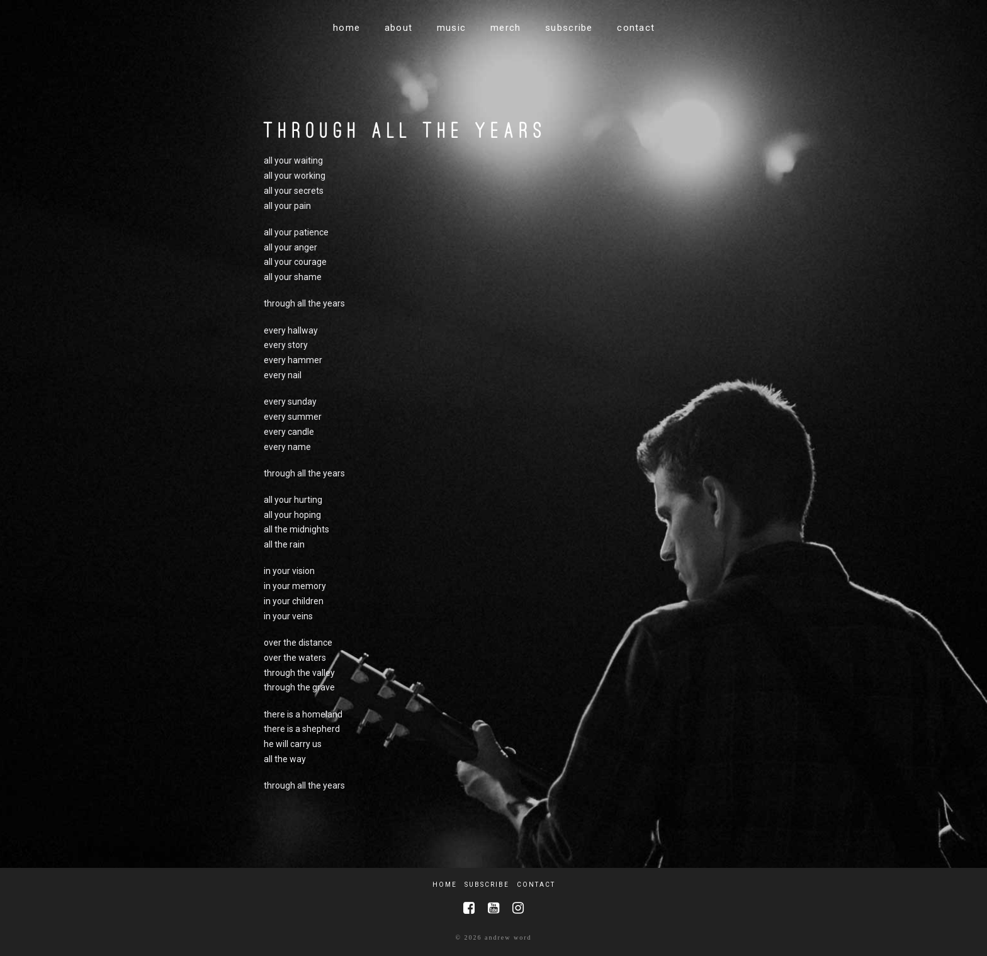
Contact (536, 884)
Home (444, 884)
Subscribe (487, 884)
